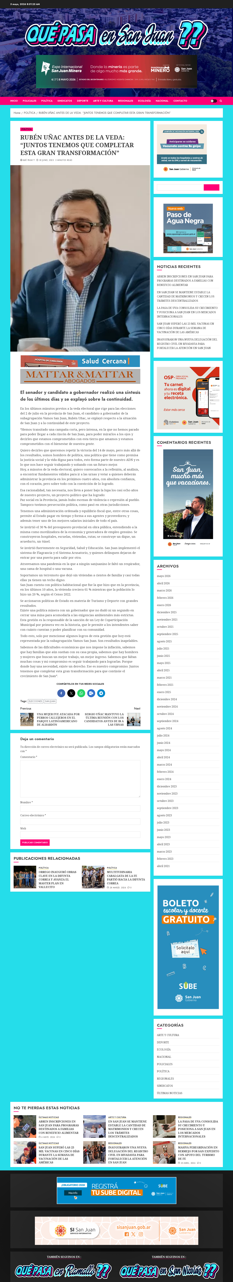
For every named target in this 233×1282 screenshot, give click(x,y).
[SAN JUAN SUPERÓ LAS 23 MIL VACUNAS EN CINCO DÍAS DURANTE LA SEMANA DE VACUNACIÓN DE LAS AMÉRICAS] (25, 1152)
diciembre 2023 (167, 786)
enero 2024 (164, 779)
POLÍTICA (46, 100)
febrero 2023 (165, 859)
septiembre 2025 (167, 634)
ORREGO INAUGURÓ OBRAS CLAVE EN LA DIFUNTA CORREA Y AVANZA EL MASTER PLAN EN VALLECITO (57, 879)
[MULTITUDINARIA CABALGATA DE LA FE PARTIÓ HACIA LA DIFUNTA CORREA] (93, 877)
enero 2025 (164, 692)
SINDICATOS (64, 100)
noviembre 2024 (167, 706)
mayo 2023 (164, 837)
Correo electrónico (33, 815)
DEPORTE (82, 100)
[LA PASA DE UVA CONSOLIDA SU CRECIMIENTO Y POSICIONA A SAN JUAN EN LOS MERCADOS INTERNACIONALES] (164, 1126)
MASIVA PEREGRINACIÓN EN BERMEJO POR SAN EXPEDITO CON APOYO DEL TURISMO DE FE (198, 1153)
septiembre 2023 (167, 808)
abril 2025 (163, 670)
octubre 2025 (165, 627)
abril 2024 (163, 757)
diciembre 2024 (167, 699)
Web (23, 828)
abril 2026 (163, 583)
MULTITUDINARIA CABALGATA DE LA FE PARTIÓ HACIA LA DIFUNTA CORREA (126, 877)
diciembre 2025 (167, 612)
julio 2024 (163, 735)
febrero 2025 (165, 685)
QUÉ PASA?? (29, 160)
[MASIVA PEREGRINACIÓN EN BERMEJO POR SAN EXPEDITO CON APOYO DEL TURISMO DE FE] (164, 1152)
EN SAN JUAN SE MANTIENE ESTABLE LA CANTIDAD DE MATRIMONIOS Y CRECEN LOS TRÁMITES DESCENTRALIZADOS (185, 296)
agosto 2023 (164, 815)
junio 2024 (163, 743)
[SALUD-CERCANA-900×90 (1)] (80, 366)
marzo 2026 (164, 590)
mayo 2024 (164, 750)
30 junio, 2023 (46, 160)
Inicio (14, 100)
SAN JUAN (50, 701)
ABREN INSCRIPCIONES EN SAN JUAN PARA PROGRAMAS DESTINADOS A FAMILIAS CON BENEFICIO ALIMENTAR (185, 281)
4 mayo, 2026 (48, 1137)
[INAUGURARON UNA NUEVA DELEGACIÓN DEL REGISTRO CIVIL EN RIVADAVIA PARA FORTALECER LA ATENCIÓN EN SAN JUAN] (94, 1152)
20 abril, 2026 (188, 1163)
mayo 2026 (164, 576)
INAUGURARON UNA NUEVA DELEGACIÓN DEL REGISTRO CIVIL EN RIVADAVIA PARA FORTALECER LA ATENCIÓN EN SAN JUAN (187, 344)
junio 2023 (163, 830)
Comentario (28, 757)
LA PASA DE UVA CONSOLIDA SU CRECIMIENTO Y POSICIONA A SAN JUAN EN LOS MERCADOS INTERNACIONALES (187, 312)
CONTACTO (180, 100)
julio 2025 (163, 648)
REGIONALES (125, 100)
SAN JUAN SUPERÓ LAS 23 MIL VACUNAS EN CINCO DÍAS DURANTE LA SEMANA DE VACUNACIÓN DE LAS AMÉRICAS (185, 328)
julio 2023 (163, 822)
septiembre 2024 (167, 721)
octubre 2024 (165, 714)
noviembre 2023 (167, 793)
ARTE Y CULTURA (103, 100)
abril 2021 (163, 866)
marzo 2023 (164, 851)
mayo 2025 (164, 663)
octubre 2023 (165, 801)
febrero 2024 (165, 772)
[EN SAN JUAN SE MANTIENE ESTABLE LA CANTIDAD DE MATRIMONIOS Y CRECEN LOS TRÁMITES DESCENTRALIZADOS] (94, 1126)
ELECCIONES (35, 701)
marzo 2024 (164, 764)
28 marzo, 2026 (118, 887)
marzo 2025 (164, 677)
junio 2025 (163, 656)
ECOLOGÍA (144, 100)
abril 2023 (163, 844)
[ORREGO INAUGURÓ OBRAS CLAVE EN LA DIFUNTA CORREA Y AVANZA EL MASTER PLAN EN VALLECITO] (25, 877)
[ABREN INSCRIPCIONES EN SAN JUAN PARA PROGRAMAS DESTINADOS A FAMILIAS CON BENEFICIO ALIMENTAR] (25, 1126)
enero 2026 (164, 605)
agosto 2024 (164, 728)
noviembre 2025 (167, 619)
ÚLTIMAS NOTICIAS (169, 1093)
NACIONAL (162, 100)
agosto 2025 (164, 641)
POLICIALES (29, 100)
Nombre (26, 802)
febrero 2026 (165, 598)
